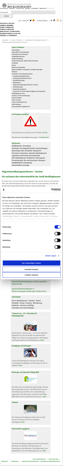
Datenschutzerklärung (30, 461)
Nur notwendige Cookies (31, 263)
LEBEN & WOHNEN (6, 25)
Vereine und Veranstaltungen (21, 96)
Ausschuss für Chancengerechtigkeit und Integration (29, 91)
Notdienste (31, 158)
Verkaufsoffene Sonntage (20, 165)
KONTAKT (12, 8)
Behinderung (37, 303)
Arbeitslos (15, 305)
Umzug (22, 303)
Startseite (5, 40)
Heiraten (32, 301)
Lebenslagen (16, 50)
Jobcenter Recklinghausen (38, 153)
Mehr (42, 340)
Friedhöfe (15, 63)
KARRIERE (34, 8)
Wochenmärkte (16, 98)
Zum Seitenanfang (39, 459)
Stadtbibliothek (17, 163)
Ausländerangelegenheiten (21, 76)
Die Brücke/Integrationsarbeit (22, 78)
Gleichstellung (16, 104)
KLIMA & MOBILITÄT (7, 27)
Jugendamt (15, 155)
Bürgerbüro (37, 151)
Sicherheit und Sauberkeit (20, 54)
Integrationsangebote (19, 89)
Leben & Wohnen (16, 40)
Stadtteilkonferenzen (18, 56)
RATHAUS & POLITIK (7, 23)
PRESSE (27, 8)
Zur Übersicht (44, 137)
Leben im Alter (16, 100)
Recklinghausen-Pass (18, 93)
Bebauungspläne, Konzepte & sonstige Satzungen (27, 69)
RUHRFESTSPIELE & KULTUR (10, 33)
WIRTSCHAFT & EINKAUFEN (10, 31)
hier (46, 132)
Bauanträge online (18, 151)
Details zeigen (50, 256)
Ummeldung (27, 163)
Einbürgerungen (18, 87)
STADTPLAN (20, 8)
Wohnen (14, 72)
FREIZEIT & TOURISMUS (8, 35)
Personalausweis (17, 160)
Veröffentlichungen (19, 80)
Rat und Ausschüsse (31, 160)
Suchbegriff (4, 12)
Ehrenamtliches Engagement (21, 106)
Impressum (15, 461)
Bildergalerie (17, 82)
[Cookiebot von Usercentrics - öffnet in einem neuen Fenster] (51, 189)
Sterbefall (15, 303)
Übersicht (4, 461)
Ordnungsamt (40, 158)
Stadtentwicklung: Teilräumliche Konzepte (25, 61)
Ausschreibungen (41, 148)
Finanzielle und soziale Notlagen (23, 308)
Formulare (15, 153)
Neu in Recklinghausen (20, 301)
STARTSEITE (4, 8)
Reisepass (42, 160)
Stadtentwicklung (17, 59)
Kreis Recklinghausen (19, 158)
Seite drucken (53, 459)
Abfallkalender (17, 146)
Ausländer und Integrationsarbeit (36, 40)
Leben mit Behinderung (19, 102)
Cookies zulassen (31, 275)
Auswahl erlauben (31, 269)
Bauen (14, 65)
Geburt (38, 301)
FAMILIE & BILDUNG (7, 29)
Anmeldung (27, 146)
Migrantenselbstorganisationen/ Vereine (14, 42)
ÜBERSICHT (43, 8)
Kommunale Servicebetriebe (30, 155)
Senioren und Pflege (27, 305)
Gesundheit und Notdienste (20, 52)
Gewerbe (29, 303)
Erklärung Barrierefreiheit (50, 461)
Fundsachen (24, 153)
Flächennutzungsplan (18, 67)
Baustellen (29, 151)
